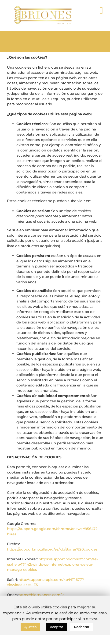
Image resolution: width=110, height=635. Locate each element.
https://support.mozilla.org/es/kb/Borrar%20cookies (52, 549)
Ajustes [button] (30, 627)
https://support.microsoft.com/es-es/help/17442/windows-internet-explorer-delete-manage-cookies (52, 564)
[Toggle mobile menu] (101, 10)
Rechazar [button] (81, 627)
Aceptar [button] (56, 627)
